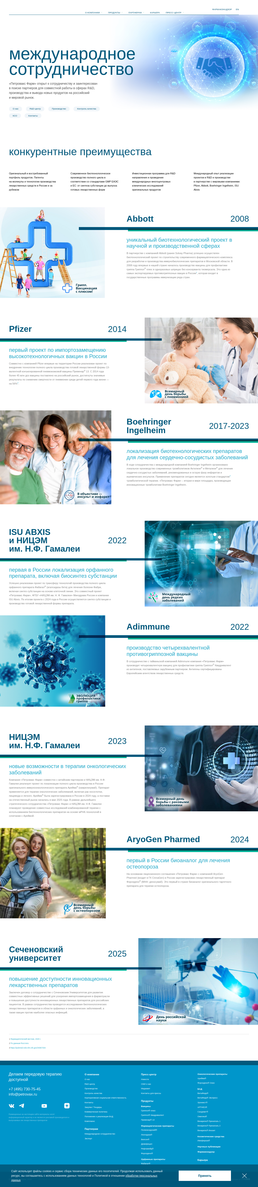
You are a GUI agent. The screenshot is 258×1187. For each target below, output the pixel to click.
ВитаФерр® (203, 1093)
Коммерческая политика (95, 1112)
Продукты (114, 9)
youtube (44, 1106)
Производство (59, 108)
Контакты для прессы (151, 1093)
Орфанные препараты (153, 1159)
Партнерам (135, 9)
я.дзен (67, 1106)
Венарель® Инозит (206, 1130)
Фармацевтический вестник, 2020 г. (26, 1039)
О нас (15, 108)
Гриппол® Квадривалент (152, 1115)
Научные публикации (209, 1146)
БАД (200, 1089)
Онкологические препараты (213, 1074)
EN (237, 9)
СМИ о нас (146, 1084)
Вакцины (146, 1106)
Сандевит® (203, 1112)
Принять (204, 1176)
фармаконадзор (222, 9)
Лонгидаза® (146, 1135)
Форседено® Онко (206, 1083)
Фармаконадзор (206, 1152)
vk (11, 1106)
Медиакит (145, 1088)
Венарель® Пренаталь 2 (209, 1126)
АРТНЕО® (202, 1107)
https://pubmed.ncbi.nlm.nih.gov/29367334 (28, 1048)
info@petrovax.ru (23, 1094)
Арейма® (202, 1078)
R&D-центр (35, 108)
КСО (15, 115)
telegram (21, 1106)
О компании (92, 9)
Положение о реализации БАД (98, 1116)
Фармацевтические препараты (157, 1126)
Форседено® (147, 1153)
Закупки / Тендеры (93, 1107)
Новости (145, 1079)
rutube (55, 1106)
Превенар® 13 (148, 1120)
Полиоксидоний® (149, 1130)
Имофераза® (204, 1140)
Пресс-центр (173, 9)
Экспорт (88, 1138)
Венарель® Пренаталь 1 (209, 1121)
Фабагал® (145, 1163)
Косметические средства (211, 1136)
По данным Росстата (20, 1043)
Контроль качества (86, 108)
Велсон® (145, 1139)
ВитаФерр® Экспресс (208, 1098)
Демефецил (146, 1144)
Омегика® (202, 1116)
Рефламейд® (147, 1149)
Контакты (33, 115)
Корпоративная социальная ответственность (105, 1098)
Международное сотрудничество (99, 1134)
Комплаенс (89, 1121)
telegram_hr (33, 1106)
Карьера (155, 9)
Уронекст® (203, 1102)
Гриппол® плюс (148, 1111)
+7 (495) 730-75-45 (25, 1089)
